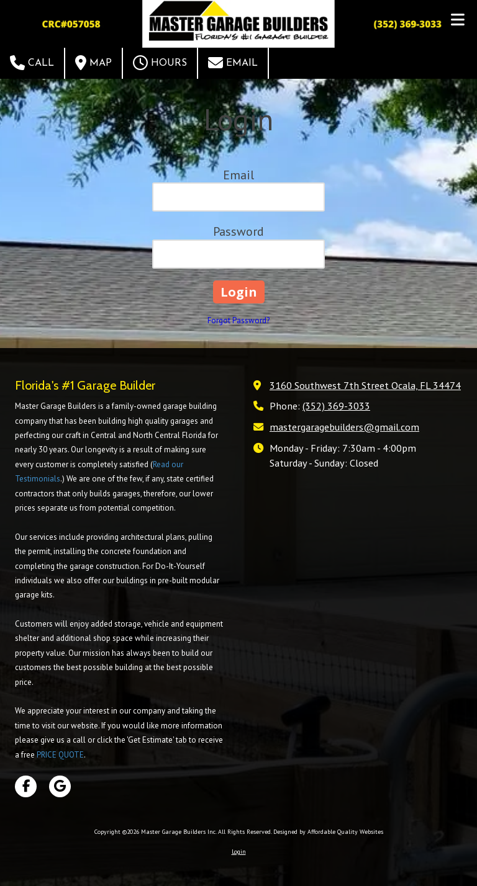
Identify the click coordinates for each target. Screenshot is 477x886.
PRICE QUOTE (60, 755)
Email (233, 62)
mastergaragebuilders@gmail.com (344, 426)
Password (238, 231)
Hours (160, 62)
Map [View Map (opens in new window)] (93, 62)
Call (32, 62)
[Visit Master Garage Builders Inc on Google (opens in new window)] (60, 786)
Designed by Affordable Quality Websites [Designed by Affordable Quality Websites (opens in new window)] (328, 832)
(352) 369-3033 (336, 405)
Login (239, 852)
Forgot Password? (238, 320)
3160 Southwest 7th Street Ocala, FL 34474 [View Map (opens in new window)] (365, 385)
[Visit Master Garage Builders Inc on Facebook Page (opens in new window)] (26, 786)
